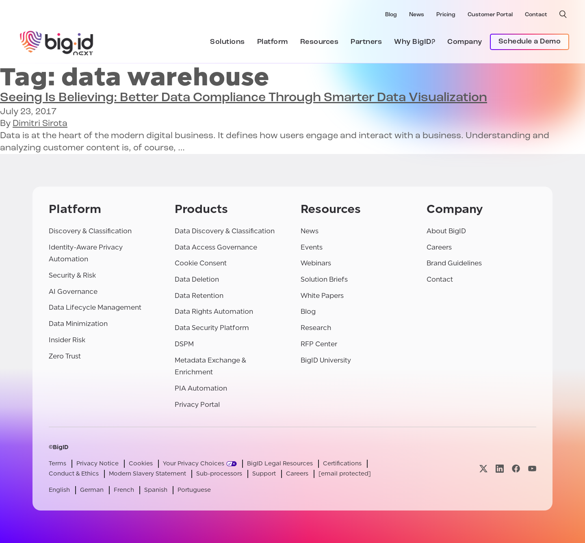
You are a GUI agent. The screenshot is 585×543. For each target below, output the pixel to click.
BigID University (326, 360)
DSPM (184, 344)
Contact (536, 15)
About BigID (446, 231)
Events (312, 247)
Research (316, 328)
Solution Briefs (324, 279)
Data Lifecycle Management (95, 307)
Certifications (342, 463)
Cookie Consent (201, 263)
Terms (57, 463)
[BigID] (57, 41)
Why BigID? (414, 42)
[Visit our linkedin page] (500, 468)
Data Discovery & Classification (225, 231)
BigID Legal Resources (280, 463)
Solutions (227, 42)
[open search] (563, 14)
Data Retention (199, 296)
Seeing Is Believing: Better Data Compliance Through (243, 97)
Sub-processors (219, 473)
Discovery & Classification (90, 231)
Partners (366, 42)
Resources (319, 42)
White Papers (322, 296)
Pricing (445, 15)
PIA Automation (201, 388)
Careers (439, 247)
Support (264, 473)
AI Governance (73, 291)
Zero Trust (65, 356)
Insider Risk (67, 340)
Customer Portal (490, 15)
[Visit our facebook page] (516, 468)
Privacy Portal (197, 404)
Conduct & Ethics (74, 473)
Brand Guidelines (454, 263)
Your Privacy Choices (193, 463)
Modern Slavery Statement (147, 473)
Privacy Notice (97, 463)
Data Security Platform (212, 328)
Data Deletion (197, 279)
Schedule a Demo (529, 42)
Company (464, 42)
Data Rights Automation (214, 311)
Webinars (316, 263)
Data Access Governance (216, 247)
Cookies (141, 463)
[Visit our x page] (483, 468)
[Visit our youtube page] (532, 468)
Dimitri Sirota (40, 123)
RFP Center (319, 344)
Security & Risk (72, 275)
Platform (272, 42)
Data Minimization (78, 324)
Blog (391, 15)
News (416, 15)
